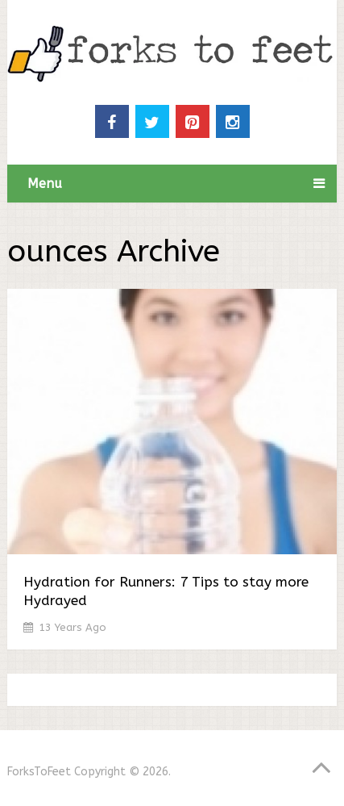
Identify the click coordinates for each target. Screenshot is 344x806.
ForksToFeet (39, 772)
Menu (44, 183)
